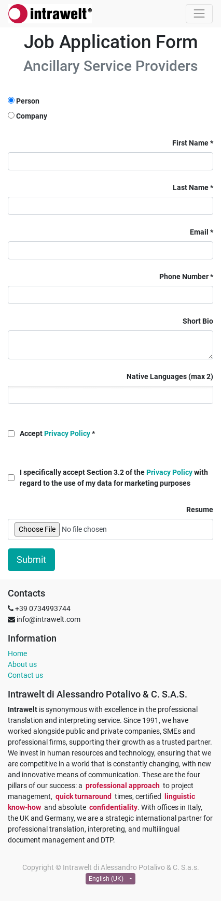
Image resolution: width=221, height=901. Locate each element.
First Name (190, 143)
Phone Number (184, 276)
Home (17, 653)
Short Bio (198, 321)
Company (31, 116)
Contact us (25, 675)
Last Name (191, 187)
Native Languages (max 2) (170, 376)
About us (22, 664)
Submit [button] (31, 560)
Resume (199, 509)
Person (27, 101)
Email (199, 232)
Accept (55, 433)
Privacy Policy (67, 433)
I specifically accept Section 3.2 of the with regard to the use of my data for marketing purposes (114, 477)
